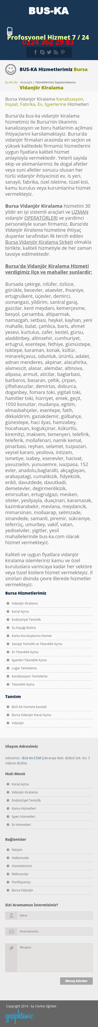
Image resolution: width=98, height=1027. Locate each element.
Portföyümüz (21, 882)
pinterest (62, 52)
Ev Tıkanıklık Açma (25, 652)
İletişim (17, 850)
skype (42, 52)
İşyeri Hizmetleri (23, 816)
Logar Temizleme (24, 668)
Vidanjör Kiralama (25, 603)
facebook (35, 52)
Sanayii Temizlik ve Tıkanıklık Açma (37, 644)
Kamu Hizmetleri (24, 808)
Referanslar (20, 874)
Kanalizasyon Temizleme (30, 676)
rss (56, 52)
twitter (49, 52)
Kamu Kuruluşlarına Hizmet (32, 636)
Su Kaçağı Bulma (24, 627)
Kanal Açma (20, 611)
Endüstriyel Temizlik (26, 619)
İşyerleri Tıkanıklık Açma (29, 660)
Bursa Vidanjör (22, 890)
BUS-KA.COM (31, 758)
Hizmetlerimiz (22, 866)
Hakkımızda (20, 858)
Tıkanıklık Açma (23, 684)
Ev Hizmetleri (21, 824)
